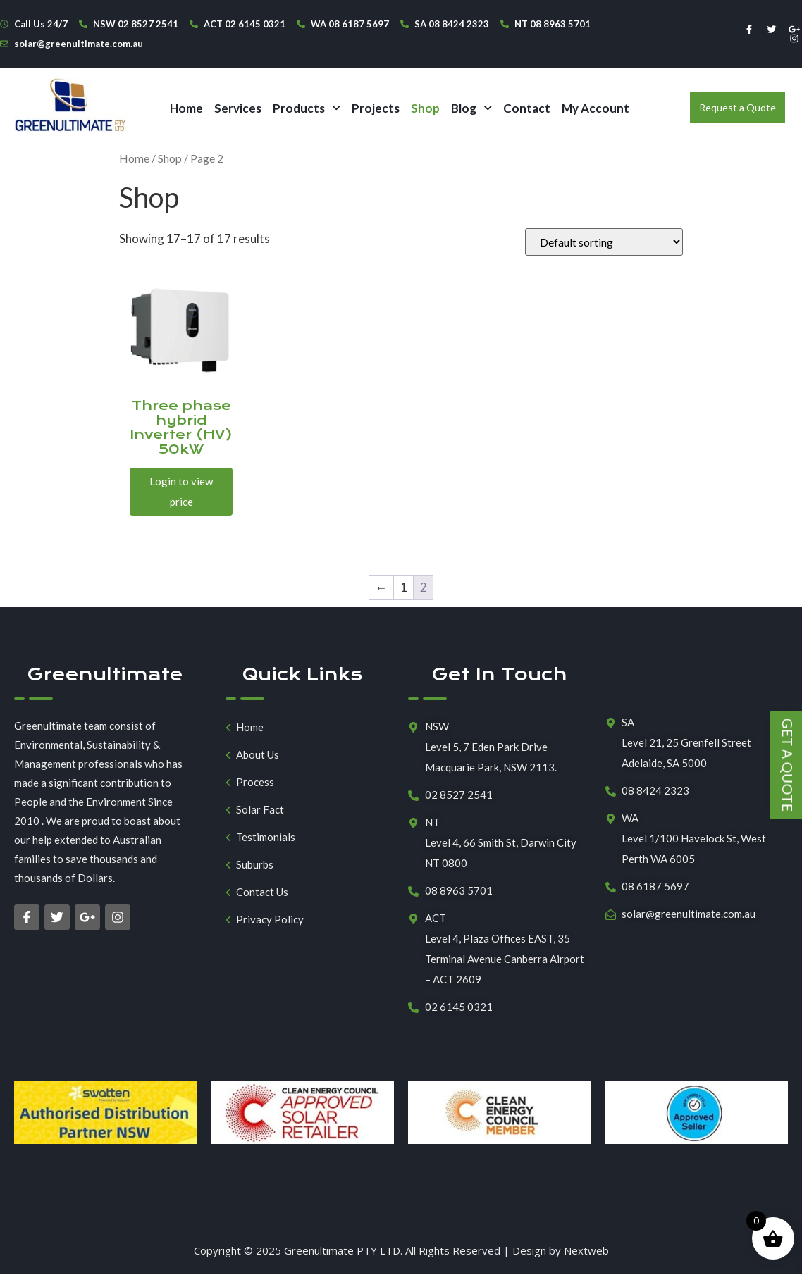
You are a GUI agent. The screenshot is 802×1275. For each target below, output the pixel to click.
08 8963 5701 (459, 890)
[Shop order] (604, 242)
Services (237, 108)
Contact (526, 108)
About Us (257, 755)
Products (306, 108)
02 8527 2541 (459, 794)
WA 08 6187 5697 (350, 24)
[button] (306, 108)
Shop (425, 108)
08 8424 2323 (655, 790)
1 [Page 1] (403, 587)
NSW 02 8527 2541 (135, 24)
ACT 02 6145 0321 (244, 24)
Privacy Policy (270, 919)
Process (255, 782)
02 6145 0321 (459, 1006)
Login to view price (181, 491)
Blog (471, 108)
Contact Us (262, 892)
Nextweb (586, 1250)
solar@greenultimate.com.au (78, 43)
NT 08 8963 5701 (552, 24)
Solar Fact (260, 809)
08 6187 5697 (655, 886)
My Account (595, 108)
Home (186, 108)
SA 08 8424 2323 (451, 24)
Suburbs (254, 864)
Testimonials (265, 837)
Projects (376, 108)
